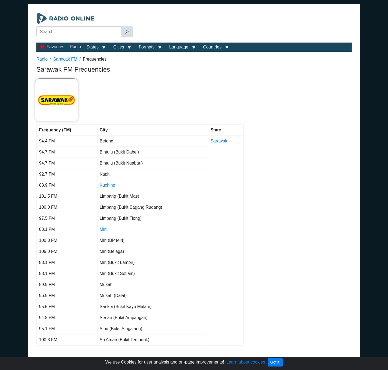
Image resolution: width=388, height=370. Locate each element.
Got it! (275, 362)
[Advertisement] (243, 26)
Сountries (212, 47)
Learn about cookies (245, 362)
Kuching (107, 185)
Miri (103, 229)
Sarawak (218, 141)
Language (178, 47)
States (92, 47)
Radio (75, 46)
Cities (118, 47)
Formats (147, 47)
